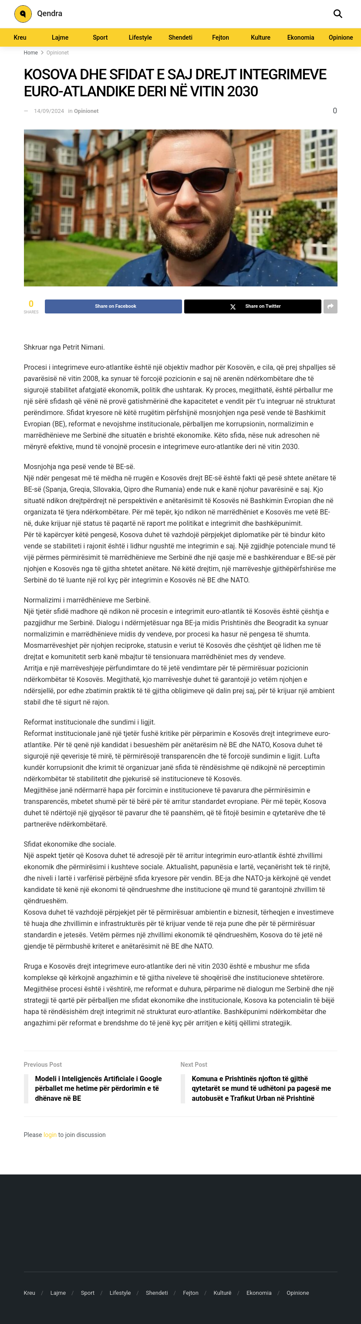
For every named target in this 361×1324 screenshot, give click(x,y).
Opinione (341, 37)
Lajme (60, 37)
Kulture (260, 37)
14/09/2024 (49, 111)
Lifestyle (140, 37)
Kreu (20, 37)
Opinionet (58, 53)
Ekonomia (300, 37)
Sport (100, 37)
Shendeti (180, 37)
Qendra (38, 14)
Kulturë (223, 1293)
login (50, 1134)
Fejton (220, 37)
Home (31, 53)
